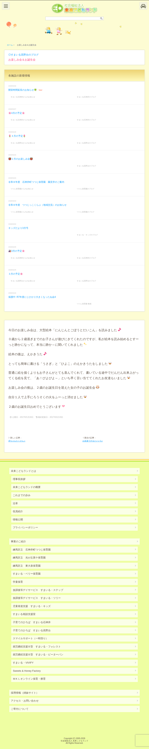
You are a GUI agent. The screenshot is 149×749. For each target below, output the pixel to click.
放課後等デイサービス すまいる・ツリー (37, 598)
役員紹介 (18, 511)
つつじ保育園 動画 (84, 304)
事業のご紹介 (18, 541)
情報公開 (18, 519)
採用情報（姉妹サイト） (25, 692)
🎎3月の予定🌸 (16, 251)
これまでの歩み (21, 495)
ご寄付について (20, 708)
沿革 (15, 503)
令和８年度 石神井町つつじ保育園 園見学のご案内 (36, 182)
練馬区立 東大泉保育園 (27, 565)
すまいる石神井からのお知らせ (23, 97)
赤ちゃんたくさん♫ (16, 441)
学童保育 (18, 581)
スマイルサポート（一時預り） (30, 638)
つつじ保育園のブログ (85, 189)
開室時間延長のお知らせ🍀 (22, 90)
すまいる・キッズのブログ (87, 235)
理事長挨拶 (19, 479)
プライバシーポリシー (25, 527)
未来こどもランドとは (23, 470)
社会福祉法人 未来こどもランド (74, 741)
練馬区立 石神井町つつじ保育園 (32, 549)
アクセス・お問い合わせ (25, 700)
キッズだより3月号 (18, 228)
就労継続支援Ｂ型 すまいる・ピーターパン (38, 654)
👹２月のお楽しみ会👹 (20, 159)
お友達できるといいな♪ (92, 441)
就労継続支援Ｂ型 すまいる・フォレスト (37, 646)
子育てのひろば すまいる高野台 (32, 630)
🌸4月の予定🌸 (16, 113)
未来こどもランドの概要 (27, 487)
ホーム (10, 45)
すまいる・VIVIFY (23, 662)
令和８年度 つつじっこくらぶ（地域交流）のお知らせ (37, 205)
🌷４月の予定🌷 (17, 136)
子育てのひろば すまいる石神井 (32, 622)
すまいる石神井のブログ (86, 97)
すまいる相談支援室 (24, 614)
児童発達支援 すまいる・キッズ (32, 606)
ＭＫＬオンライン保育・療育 (29, 678)
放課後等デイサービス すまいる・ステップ (38, 590)
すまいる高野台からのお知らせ (23, 143)
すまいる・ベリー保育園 (27, 573)
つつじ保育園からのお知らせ (22, 189)
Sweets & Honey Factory (27, 670)
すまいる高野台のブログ (25, 54)
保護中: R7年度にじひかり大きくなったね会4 (32, 297)
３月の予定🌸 (15, 274)
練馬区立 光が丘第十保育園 (29, 557)
